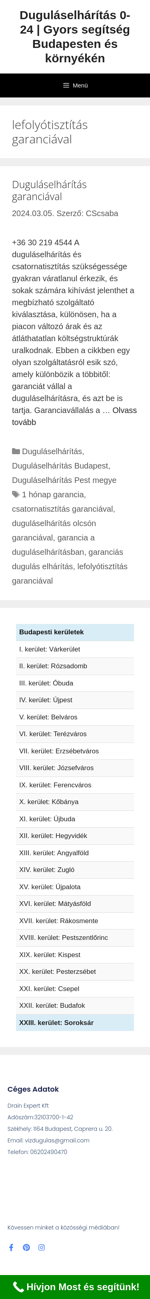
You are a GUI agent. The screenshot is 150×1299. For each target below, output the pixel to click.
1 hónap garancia (53, 494)
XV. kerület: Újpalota (49, 887)
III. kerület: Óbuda (46, 683)
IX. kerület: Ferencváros (55, 785)
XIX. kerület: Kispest (49, 955)
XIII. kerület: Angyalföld (54, 853)
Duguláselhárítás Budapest (60, 465)
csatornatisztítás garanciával (62, 509)
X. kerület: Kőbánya (48, 802)
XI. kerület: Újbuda (47, 819)
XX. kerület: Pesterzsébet (57, 971)
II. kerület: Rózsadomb (53, 666)
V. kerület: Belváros (48, 717)
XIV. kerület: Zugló (46, 870)
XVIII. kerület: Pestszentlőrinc (63, 937)
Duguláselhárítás (52, 451)
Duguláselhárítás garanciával (49, 190)
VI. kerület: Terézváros (53, 734)
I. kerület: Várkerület (49, 649)
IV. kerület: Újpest (45, 700)
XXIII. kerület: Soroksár (56, 1023)
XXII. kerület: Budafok (52, 1005)
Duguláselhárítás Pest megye (64, 480)
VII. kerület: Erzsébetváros (59, 751)
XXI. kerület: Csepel (49, 989)
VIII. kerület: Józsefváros (56, 768)
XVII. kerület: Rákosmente (58, 921)
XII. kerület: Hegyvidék (53, 836)
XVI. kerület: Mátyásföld (55, 904)
